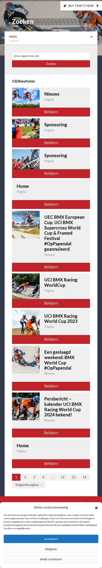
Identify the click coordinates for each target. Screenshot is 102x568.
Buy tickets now (81, 5)
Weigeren (51, 549)
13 (73, 477)
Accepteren (51, 538)
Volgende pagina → (28, 485)
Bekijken (51, 111)
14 (84, 477)
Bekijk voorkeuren (51, 559)
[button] (96, 507)
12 (63, 477)
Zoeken (51, 64)
